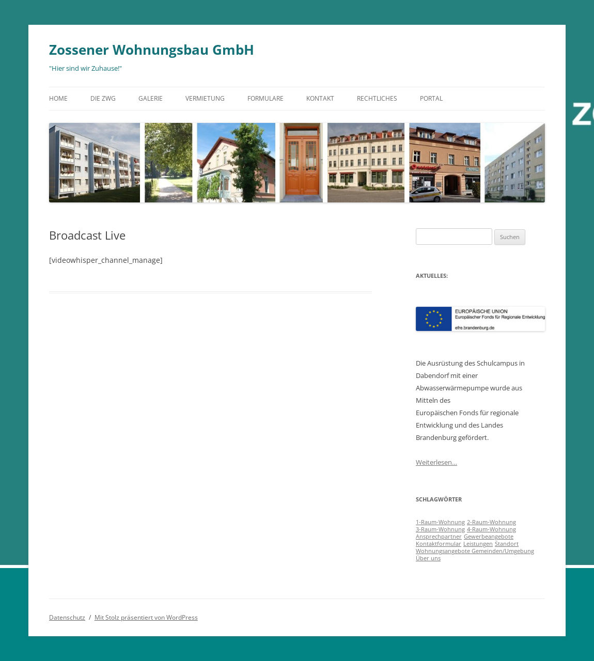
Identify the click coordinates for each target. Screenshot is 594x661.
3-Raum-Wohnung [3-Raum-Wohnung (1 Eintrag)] (440, 529)
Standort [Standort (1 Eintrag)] (507, 543)
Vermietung (205, 98)
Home (58, 98)
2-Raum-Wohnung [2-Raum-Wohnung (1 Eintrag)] (491, 522)
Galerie (150, 98)
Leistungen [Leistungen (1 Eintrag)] (478, 543)
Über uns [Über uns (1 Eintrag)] (428, 558)
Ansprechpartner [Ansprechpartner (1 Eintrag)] (439, 536)
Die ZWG (103, 98)
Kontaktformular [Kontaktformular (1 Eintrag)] (438, 543)
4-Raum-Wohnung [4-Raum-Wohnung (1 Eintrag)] (491, 529)
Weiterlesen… (436, 462)
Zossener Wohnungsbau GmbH (151, 49)
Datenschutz (67, 617)
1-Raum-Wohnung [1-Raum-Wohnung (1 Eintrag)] (440, 522)
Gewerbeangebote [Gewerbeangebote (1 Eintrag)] (488, 536)
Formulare (265, 98)
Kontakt (320, 98)
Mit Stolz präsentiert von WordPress (146, 617)
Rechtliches (377, 98)
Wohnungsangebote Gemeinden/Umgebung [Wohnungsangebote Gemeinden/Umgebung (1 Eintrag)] (475, 551)
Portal (431, 98)
